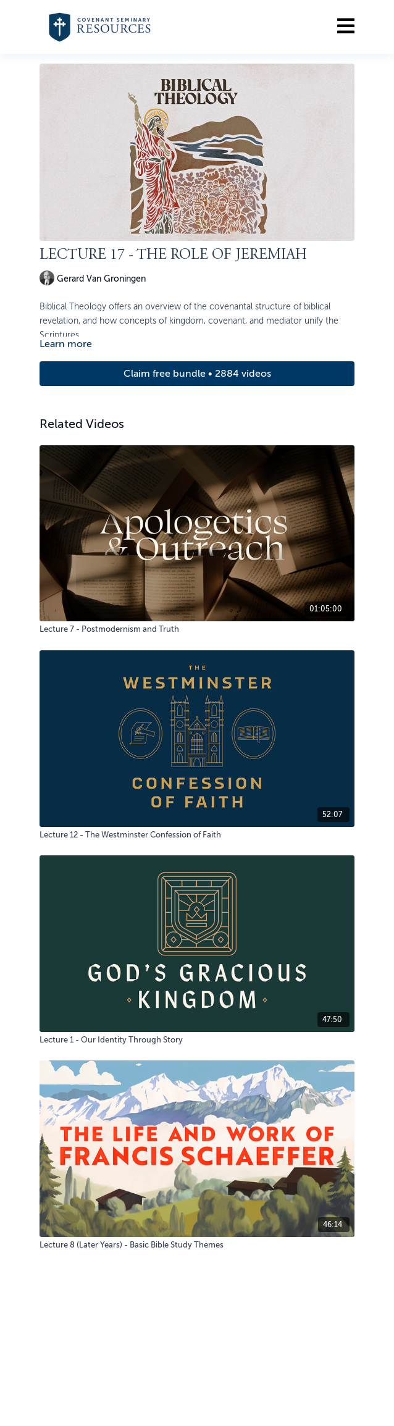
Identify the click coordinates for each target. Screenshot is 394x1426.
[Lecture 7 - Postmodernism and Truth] (197, 629)
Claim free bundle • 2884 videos (197, 373)
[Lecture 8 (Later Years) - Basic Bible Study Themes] (197, 1245)
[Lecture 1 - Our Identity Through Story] (197, 1040)
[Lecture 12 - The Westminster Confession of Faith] (197, 835)
